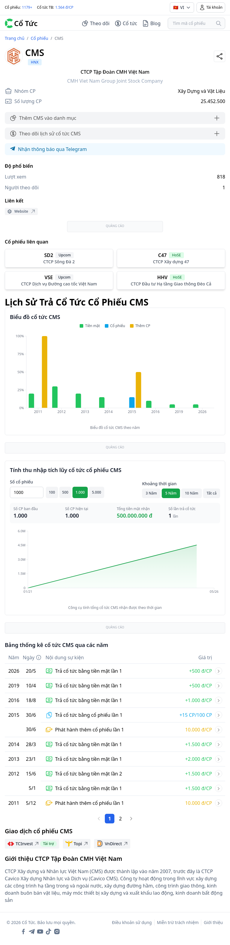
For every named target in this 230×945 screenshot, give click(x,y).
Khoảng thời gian (159, 483)
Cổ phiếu (39, 38)
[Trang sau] (131, 818)
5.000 (96, 492)
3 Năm (151, 493)
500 (65, 492)
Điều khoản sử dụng (132, 922)
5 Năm (171, 493)
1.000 (80, 492)
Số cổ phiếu (21, 482)
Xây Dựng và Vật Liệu (201, 91)
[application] (115, 378)
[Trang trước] (99, 818)
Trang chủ (14, 38)
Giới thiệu (213, 922)
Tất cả (212, 493)
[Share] (219, 56)
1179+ (27, 7)
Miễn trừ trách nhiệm (178, 922)
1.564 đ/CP (64, 7)
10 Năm (191, 493)
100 (52, 492)
